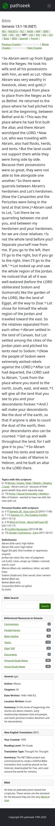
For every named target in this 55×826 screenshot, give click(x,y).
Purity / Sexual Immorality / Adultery (29, 493)
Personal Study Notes (16, 660)
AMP (37, 31)
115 (48, 642)
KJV (18, 35)
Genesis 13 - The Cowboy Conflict (29, 515)
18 (49, 630)
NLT (22, 31)
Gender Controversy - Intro (23, 532)
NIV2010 (13, 31)
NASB (30, 31)
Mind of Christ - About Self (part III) (29, 522)
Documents (10, 654)
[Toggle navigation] (49, 6)
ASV (31, 35)
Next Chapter (34, 48)
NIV (4, 31)
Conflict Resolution (17, 529)
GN (44, 35)
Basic (6, 38)
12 (49, 636)
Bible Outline (11, 636)
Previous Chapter (11, 44)
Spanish (24, 38)
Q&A (6, 648)
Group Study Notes (14, 666)
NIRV (46, 31)
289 (48, 660)
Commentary (11, 624)
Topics (7, 642)
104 (48, 666)
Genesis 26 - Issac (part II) (24, 511)
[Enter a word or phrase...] (22, 606)
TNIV (4, 35)
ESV (11, 35)
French (34, 38)
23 (49, 648)
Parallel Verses (12, 630)
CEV (51, 35)
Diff (13, 648)
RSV (38, 35)
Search (45, 606)
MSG (14, 38)
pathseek (16, 5)
